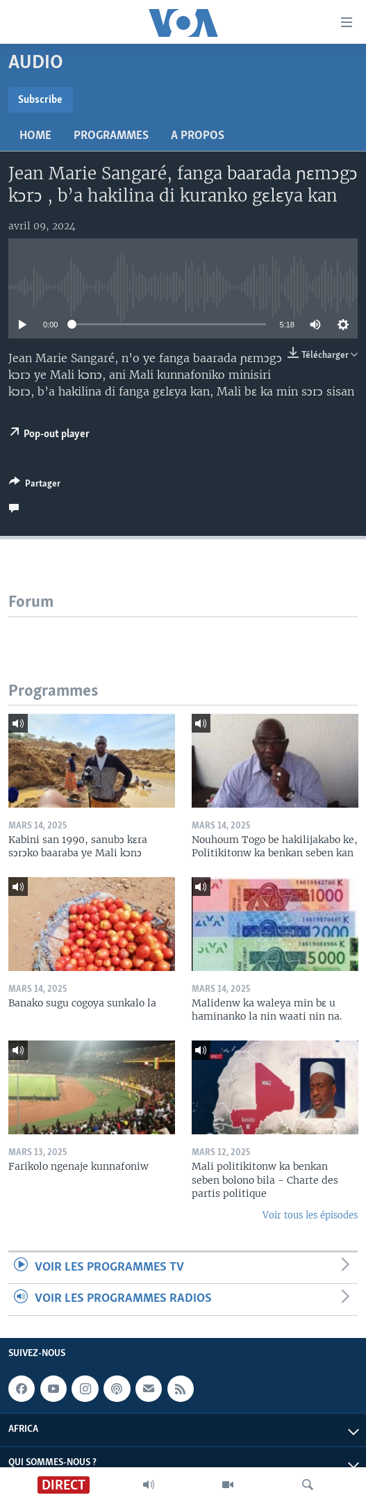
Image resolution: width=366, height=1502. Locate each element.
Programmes (111, 135)
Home (35, 135)
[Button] (34, 486)
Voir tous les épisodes (310, 1215)
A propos (197, 135)
